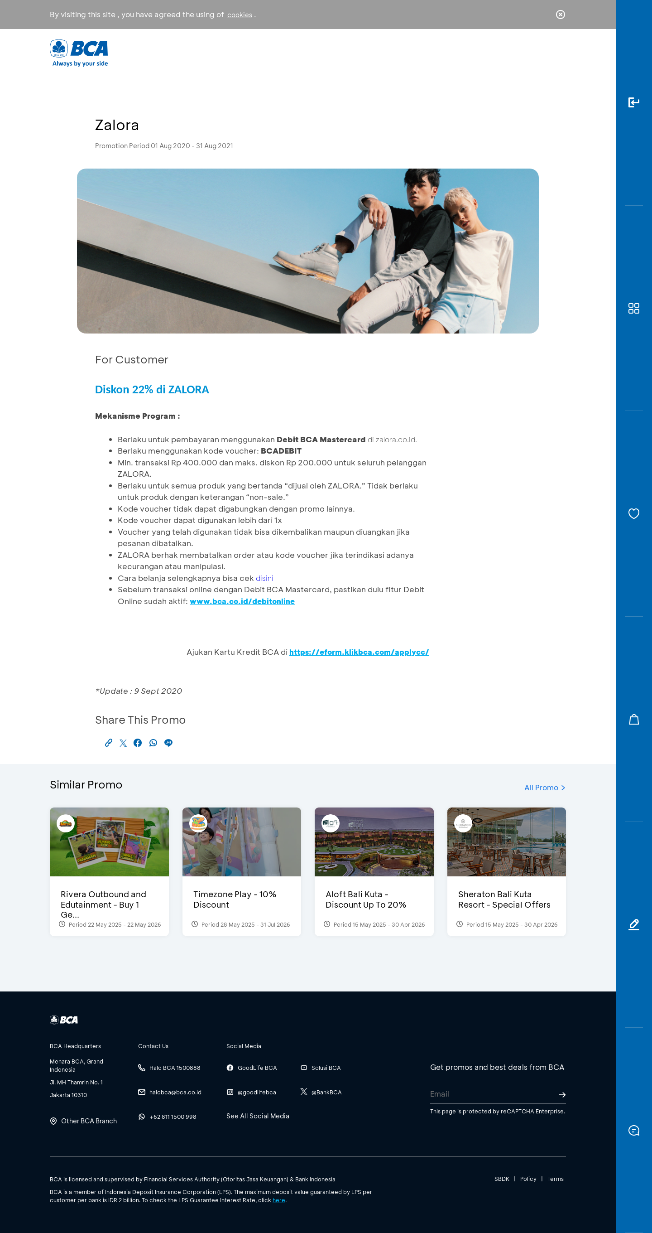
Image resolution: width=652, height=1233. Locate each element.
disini (264, 578)
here (279, 1200)
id (542, 53)
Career (420, 52)
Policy (528, 1178)
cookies (239, 14)
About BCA (360, 52)
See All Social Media (257, 1116)
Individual (235, 52)
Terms (555, 1178)
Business (296, 52)
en (557, 53)
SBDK (501, 1178)
